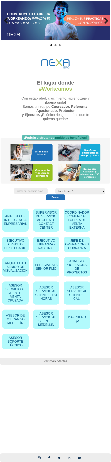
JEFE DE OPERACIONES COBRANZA (77, 244)
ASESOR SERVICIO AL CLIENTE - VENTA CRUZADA (15, 293)
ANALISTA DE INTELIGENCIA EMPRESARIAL (15, 220)
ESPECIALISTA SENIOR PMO (46, 266)
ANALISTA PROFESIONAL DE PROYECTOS (77, 266)
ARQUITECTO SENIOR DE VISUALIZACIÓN (15, 266)
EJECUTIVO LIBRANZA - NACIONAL (46, 244)
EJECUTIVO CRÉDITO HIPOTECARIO (15, 244)
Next (104, 20)
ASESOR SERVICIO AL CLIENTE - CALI (77, 293)
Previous (6, 20)
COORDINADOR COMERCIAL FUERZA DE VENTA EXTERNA (77, 220)
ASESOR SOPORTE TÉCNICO (15, 341)
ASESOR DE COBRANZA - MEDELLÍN (15, 319)
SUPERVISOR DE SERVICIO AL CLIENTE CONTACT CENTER (46, 220)
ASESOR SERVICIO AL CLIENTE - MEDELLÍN (46, 319)
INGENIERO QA (77, 319)
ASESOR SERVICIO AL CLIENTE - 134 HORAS (46, 293)
